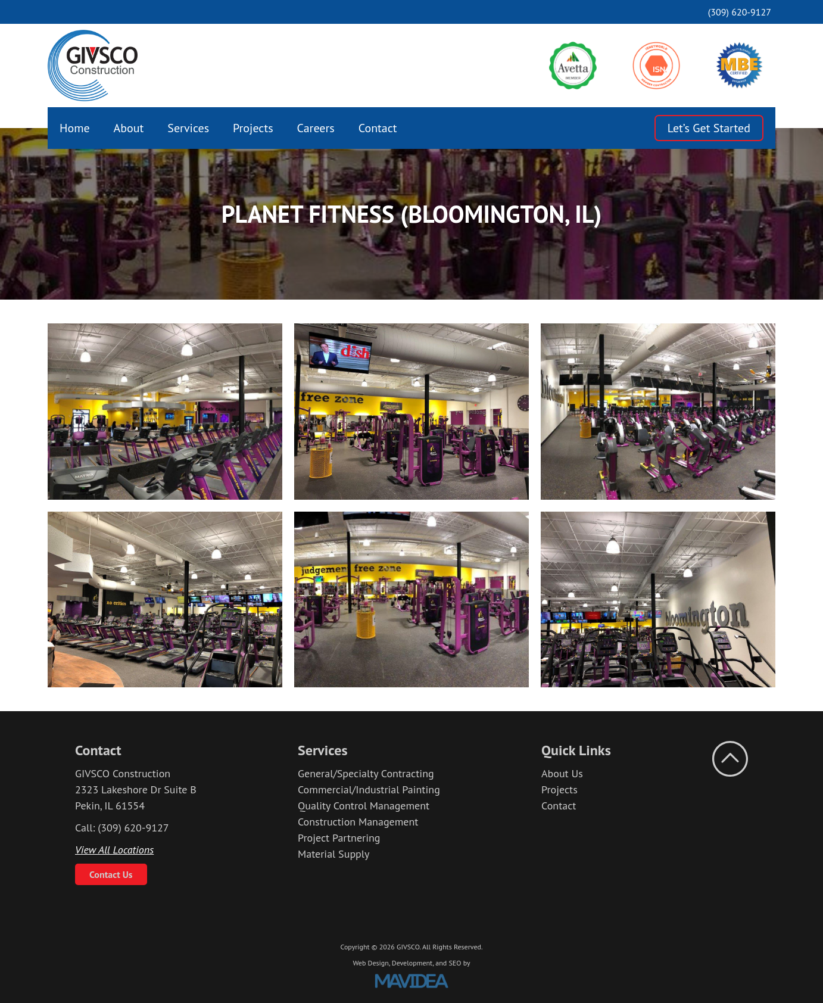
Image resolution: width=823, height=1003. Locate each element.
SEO (454, 962)
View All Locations (114, 849)
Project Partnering (339, 838)
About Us (562, 773)
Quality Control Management (363, 805)
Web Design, (371, 962)
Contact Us (111, 874)
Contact (377, 128)
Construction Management (358, 821)
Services (188, 128)
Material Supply (334, 854)
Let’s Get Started (709, 128)
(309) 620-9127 (739, 12)
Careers (316, 128)
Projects (253, 128)
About (129, 128)
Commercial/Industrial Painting (369, 789)
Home (75, 128)
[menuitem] (75, 128)
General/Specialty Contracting (366, 773)
